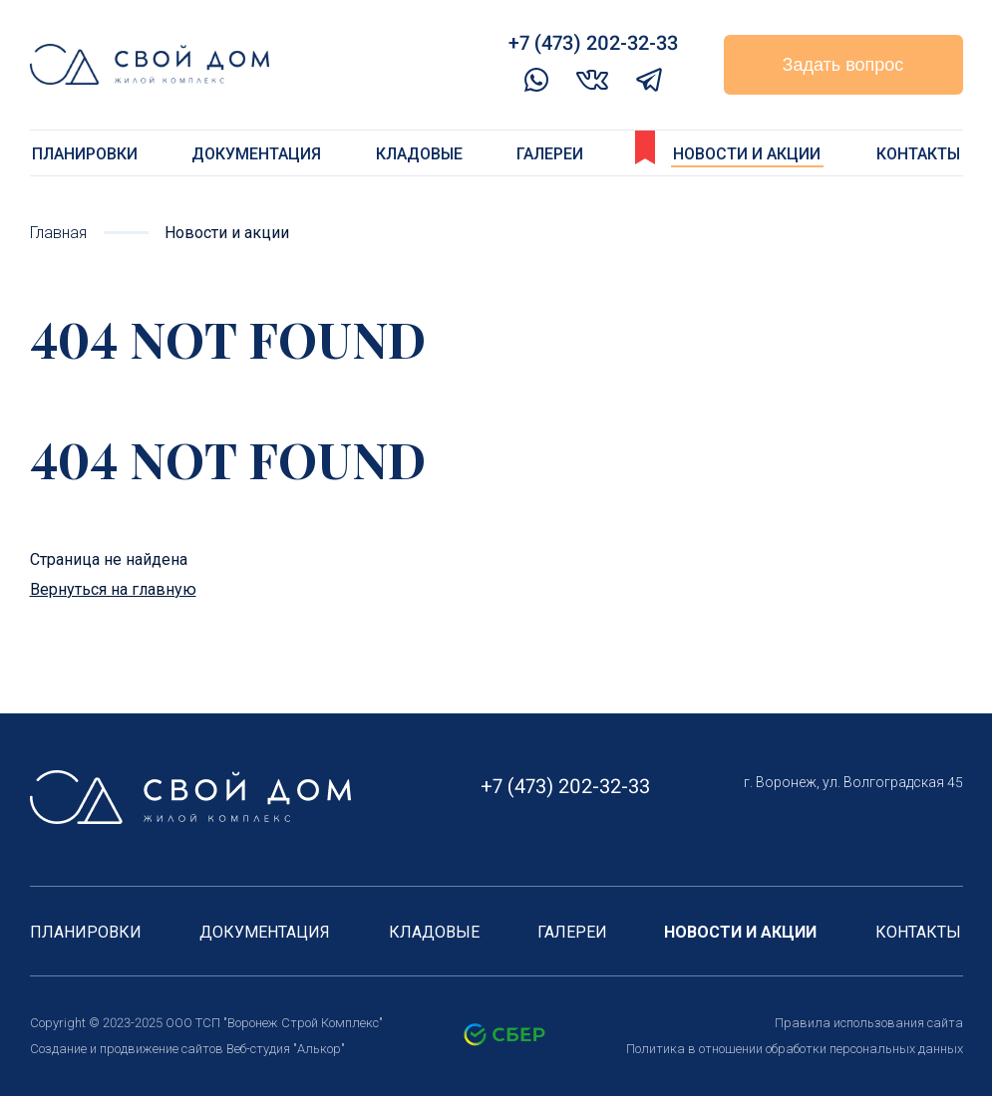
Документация (256, 153)
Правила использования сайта (869, 1022)
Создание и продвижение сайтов (126, 1048)
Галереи (549, 153)
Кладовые (419, 153)
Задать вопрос (843, 65)
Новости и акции (747, 153)
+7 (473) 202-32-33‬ (593, 43)
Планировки (85, 153)
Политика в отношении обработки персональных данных (794, 1048)
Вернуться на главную (113, 589)
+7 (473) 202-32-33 (565, 786)
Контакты (918, 153)
